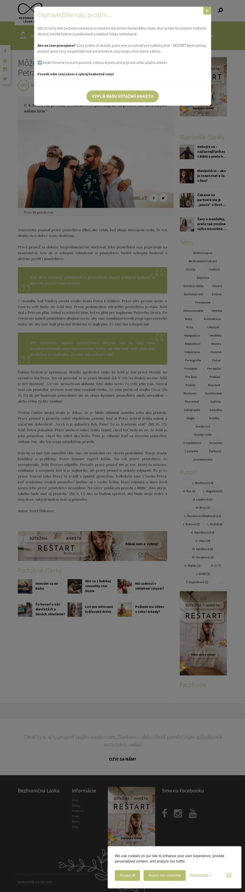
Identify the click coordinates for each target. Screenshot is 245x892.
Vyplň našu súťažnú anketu (122, 96)
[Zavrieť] (207, 11)
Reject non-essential (164, 875)
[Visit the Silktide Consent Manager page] (229, 875)
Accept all (127, 875)
